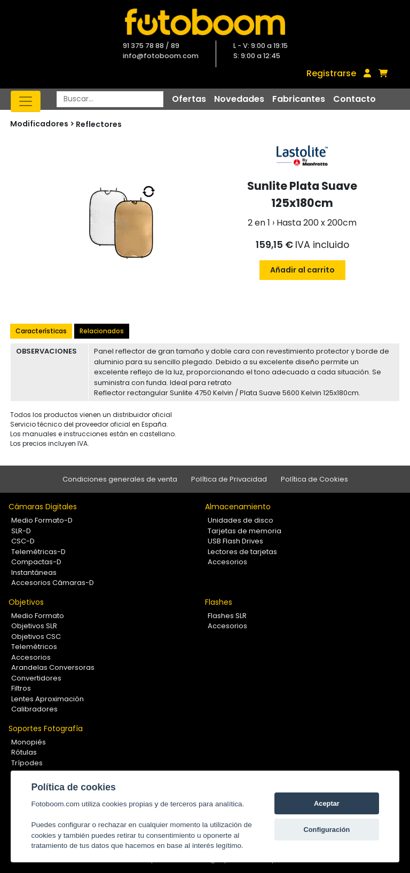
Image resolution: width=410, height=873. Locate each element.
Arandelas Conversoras (52, 667)
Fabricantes (298, 99)
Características (41, 330)
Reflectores (99, 124)
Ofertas (189, 99)
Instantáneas (34, 572)
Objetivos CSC (36, 636)
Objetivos (26, 602)
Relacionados (102, 330)
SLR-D (21, 531)
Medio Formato (37, 616)
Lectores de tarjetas (242, 552)
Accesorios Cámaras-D (52, 583)
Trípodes (27, 763)
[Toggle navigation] (26, 101)
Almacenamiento (238, 506)
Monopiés (28, 742)
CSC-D (23, 541)
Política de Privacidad (229, 479)
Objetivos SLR (34, 626)
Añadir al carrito (302, 270)
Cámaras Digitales (43, 506)
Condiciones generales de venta (119, 479)
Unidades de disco (240, 520)
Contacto (354, 99)
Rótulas (24, 752)
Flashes (218, 602)
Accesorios (227, 562)
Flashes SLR (227, 616)
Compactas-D (36, 562)
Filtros (21, 688)
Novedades (239, 99)
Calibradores (34, 709)
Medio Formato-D (42, 520)
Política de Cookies (314, 479)
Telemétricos (34, 647)
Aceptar (327, 803)
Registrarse (331, 73)
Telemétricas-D (38, 552)
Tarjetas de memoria (244, 531)
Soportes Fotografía (46, 728)
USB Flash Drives (235, 541)
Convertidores (36, 678)
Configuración (327, 830)
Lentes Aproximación (47, 699)
